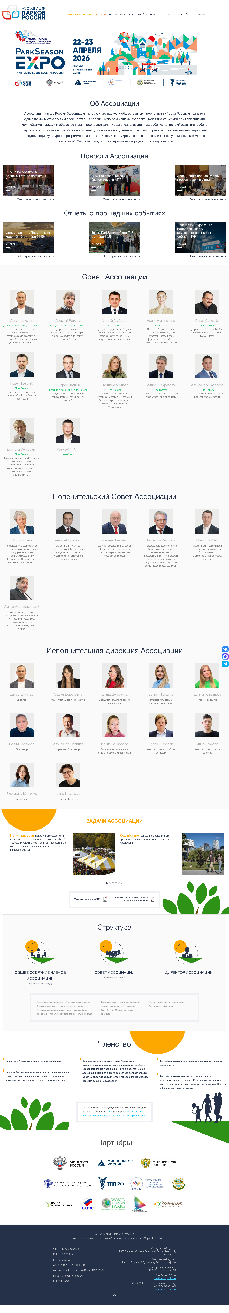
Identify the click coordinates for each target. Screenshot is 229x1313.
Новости (155, 15)
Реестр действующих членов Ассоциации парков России (114, 1112)
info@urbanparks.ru (135, 1108)
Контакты (199, 15)
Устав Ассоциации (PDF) (87, 896)
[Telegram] (225, 664)
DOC (110, 1108)
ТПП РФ (113, 15)
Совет (131, 15)
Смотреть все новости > (35, 209)
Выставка (74, 15)
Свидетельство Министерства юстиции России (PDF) (131, 896)
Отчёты (142, 15)
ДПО (122, 15)
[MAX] (225, 656)
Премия (88, 15)
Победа (101, 15)
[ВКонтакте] (225, 649)
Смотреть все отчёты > (36, 266)
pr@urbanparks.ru (165, 1286)
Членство (170, 15)
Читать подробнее (28, 190)
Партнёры (185, 15)
